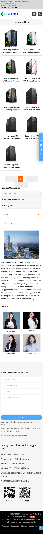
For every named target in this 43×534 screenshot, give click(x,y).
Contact (8, 5)
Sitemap (24, 526)
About (3, 5)
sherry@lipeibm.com (8, 3)
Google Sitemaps (35, 526)
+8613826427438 (15, 2)
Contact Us (15, 526)
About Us (5, 526)
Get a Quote (16, 5)
